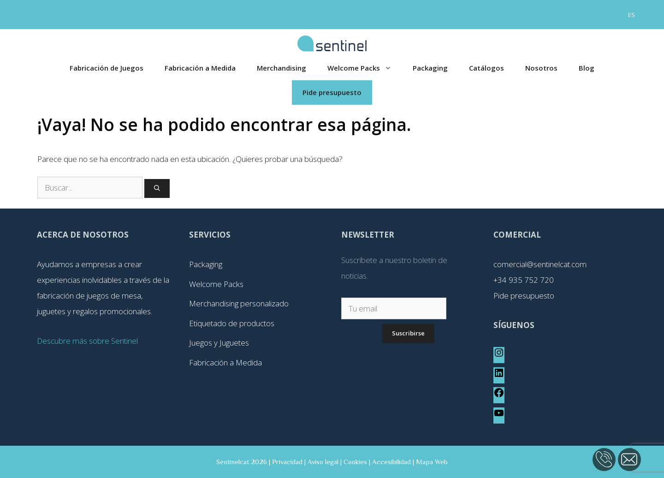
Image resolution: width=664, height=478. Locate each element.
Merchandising (281, 67)
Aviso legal (323, 462)
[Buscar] (157, 188)
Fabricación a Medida (200, 67)
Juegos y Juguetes (219, 342)
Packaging (430, 67)
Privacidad (287, 462)
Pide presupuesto (332, 92)
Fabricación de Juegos (106, 67)
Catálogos (486, 67)
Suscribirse (408, 333)
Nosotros (541, 67)
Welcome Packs (364, 68)
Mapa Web (432, 462)
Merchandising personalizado (239, 303)
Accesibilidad (391, 462)
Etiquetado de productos (231, 323)
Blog (586, 67)
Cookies (355, 462)
